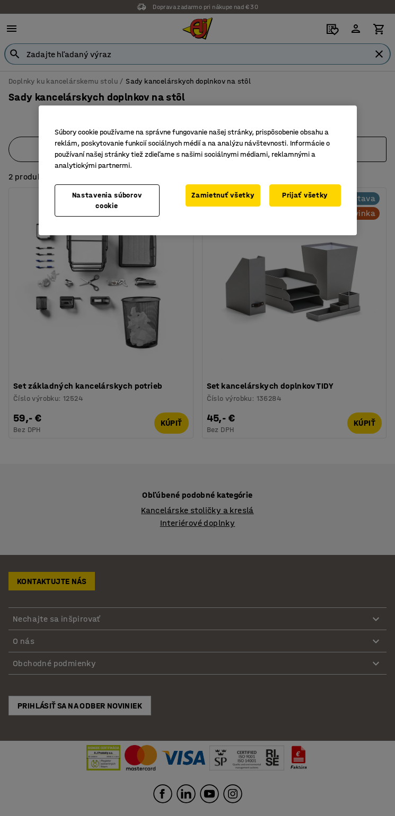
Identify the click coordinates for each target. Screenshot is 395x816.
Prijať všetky (305, 195)
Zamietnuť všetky (222, 195)
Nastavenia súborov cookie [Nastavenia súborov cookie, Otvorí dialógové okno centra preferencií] (107, 200)
